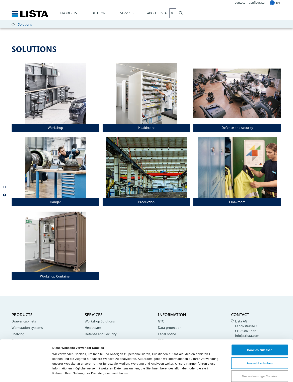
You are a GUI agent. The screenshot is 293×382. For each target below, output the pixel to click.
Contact (240, 314)
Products (68, 13)
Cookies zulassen (259, 329)
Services (127, 13)
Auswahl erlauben (260, 342)
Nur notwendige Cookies (259, 355)
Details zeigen (212, 374)
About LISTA (157, 13)
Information (172, 314)
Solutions (98, 13)
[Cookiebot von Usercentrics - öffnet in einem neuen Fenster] (25, 374)
